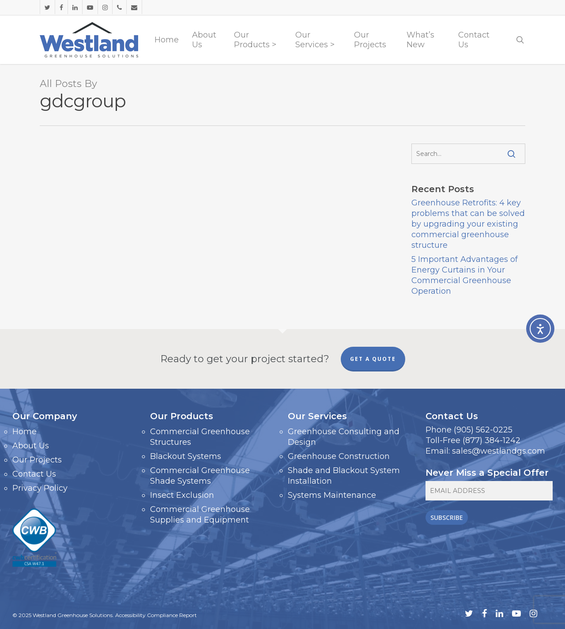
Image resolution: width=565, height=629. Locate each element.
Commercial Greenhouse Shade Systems (200, 476)
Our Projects (37, 460)
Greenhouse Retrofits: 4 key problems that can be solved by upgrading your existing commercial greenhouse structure (468, 224)
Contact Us (34, 474)
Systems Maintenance (332, 495)
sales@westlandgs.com (498, 451)
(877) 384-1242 (491, 440)
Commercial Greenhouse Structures (200, 437)
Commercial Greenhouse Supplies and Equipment (200, 514)
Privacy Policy (40, 488)
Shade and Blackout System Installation (344, 476)
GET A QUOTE (373, 359)
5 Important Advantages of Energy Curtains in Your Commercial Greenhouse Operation (464, 275)
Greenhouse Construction (339, 456)
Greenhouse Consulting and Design (343, 437)
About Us (30, 446)
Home (24, 431)
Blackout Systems (185, 456)
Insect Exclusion (182, 495)
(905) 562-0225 (483, 430)
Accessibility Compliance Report (156, 615)
